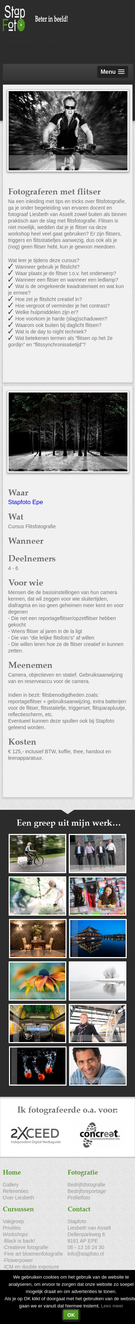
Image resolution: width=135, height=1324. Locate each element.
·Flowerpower (18, 1260)
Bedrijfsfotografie (86, 1185)
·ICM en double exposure (31, 1267)
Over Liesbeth (18, 1197)
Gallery (11, 1185)
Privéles (12, 1228)
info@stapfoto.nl (86, 1254)
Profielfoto (79, 1197)
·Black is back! (19, 1241)
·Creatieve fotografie (25, 1247)
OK (71, 1315)
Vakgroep (13, 1221)
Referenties (16, 1191)
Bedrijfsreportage (87, 1191)
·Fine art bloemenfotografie (33, 1254)
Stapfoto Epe (25, 502)
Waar (18, 493)
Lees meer (112, 1306)
